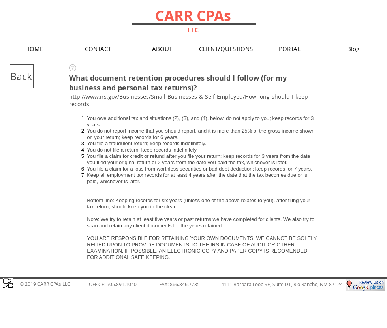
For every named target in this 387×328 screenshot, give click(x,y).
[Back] (22, 76)
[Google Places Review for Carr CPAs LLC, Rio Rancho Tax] (365, 285)
